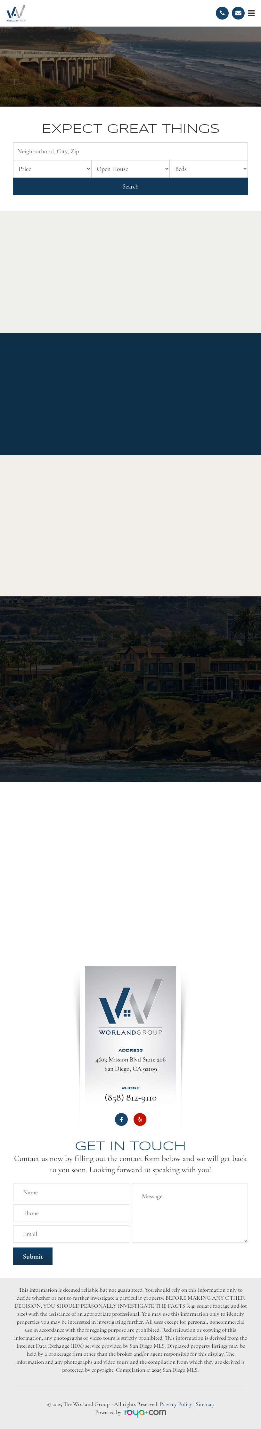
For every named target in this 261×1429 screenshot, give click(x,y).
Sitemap (205, 1404)
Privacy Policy (176, 1404)
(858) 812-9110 (131, 1097)
